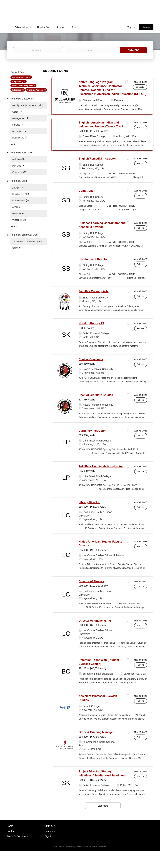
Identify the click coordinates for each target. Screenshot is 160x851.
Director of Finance (91, 581)
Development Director (93, 259)
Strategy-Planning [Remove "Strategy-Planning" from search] (35, 90)
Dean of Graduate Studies (96, 395)
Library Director (89, 502)
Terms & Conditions (17, 836)
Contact (11, 831)
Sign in (131, 27)
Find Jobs (133, 50)
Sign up (146, 27)
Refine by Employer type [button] (24, 234)
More (12, 144)
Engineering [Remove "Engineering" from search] (17, 81)
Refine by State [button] (19, 180)
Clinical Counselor (91, 359)
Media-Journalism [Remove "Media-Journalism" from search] (20, 77)
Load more (103, 806)
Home (10, 826)
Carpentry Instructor (92, 430)
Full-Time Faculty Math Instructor (101, 466)
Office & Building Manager (96, 732)
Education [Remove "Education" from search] (16, 90)
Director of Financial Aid (95, 620)
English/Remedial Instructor (97, 158)
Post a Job (50, 831)
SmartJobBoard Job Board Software (91, 846)
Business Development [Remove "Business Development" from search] (22, 86)
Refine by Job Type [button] (21, 152)
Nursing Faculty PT (91, 323)
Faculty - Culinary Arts (93, 291)
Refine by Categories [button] (22, 98)
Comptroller (87, 190)
